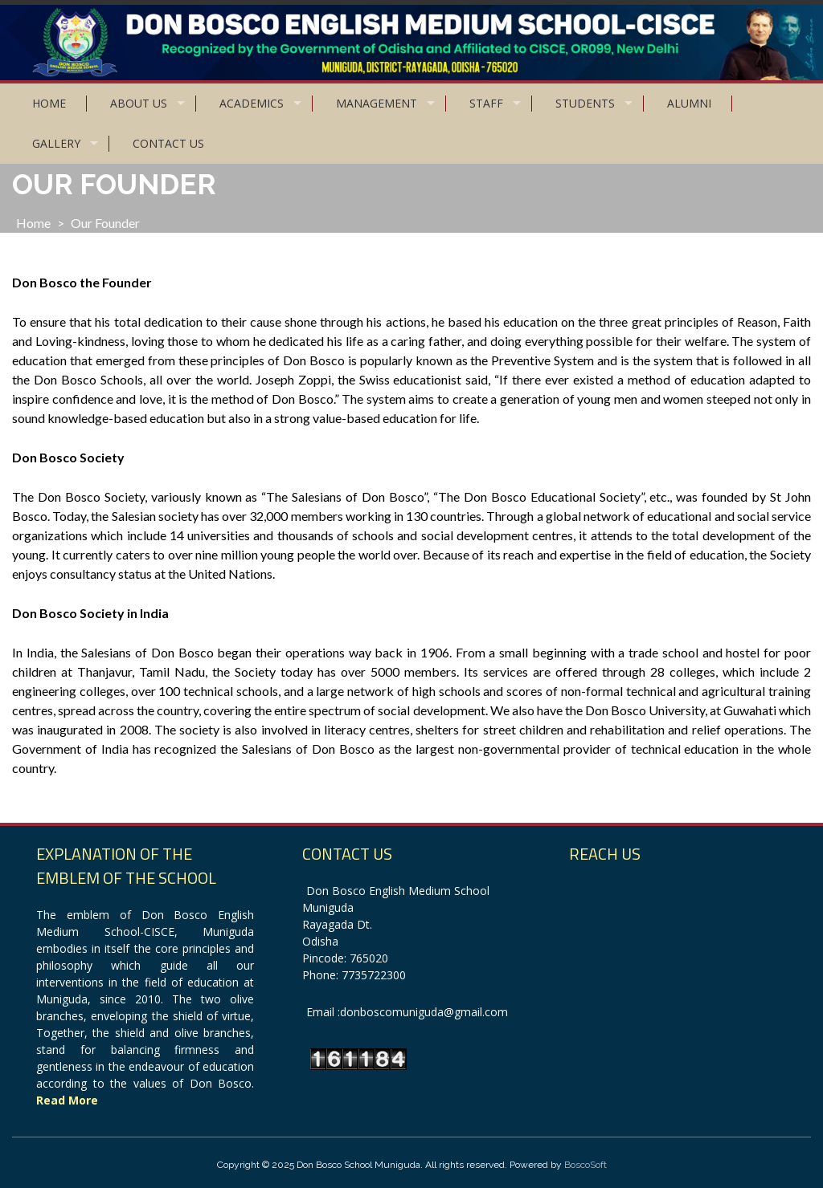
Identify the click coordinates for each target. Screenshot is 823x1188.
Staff (486, 103)
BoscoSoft (585, 1164)
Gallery (56, 143)
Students (585, 103)
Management (376, 103)
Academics (251, 103)
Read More (67, 1100)
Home (49, 103)
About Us (138, 103)
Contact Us (168, 143)
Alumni (689, 103)
